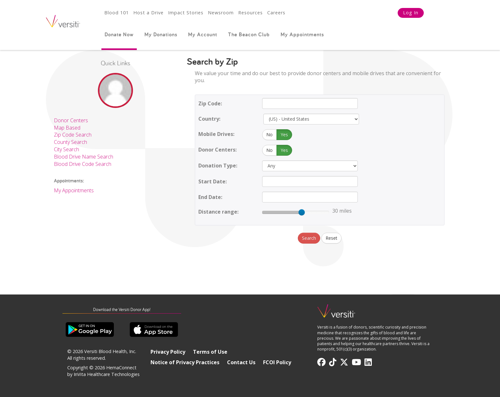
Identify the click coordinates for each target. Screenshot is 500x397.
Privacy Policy (168, 351)
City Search (66, 149)
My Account (202, 34)
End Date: (210, 197)
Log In (410, 13)
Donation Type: (217, 165)
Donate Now (119, 34)
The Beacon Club (249, 34)
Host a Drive (148, 13)
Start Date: (212, 181)
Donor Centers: (217, 149)
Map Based (67, 127)
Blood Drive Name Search (83, 156)
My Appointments (302, 34)
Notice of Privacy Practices (185, 362)
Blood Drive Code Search (82, 163)
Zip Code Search (73, 134)
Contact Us (241, 362)
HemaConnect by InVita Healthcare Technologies (103, 371)
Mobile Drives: (216, 134)
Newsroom (221, 13)
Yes (284, 134)
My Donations (160, 34)
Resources (250, 13)
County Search (70, 141)
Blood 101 (116, 13)
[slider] (301, 212)
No (269, 134)
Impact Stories (185, 13)
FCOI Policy (277, 362)
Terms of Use (210, 351)
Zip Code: (210, 103)
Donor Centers (71, 120)
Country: (209, 118)
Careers (276, 13)
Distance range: (218, 211)
